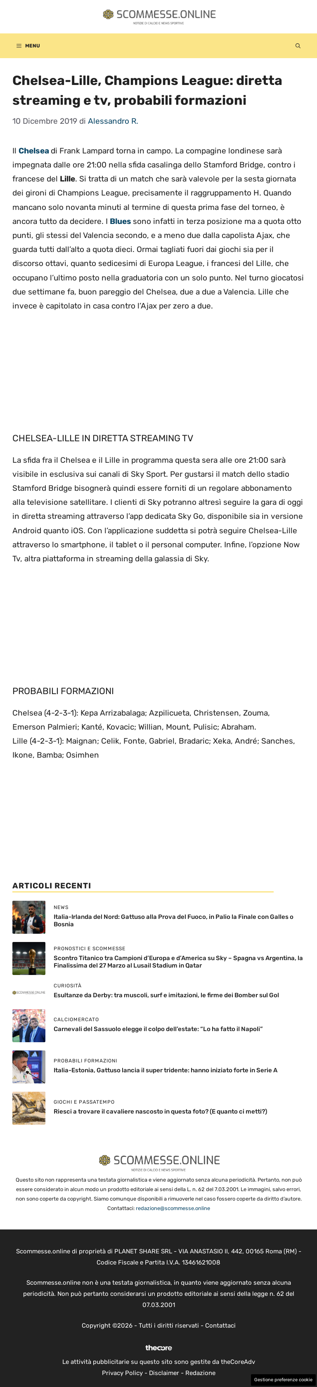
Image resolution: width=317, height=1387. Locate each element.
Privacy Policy (122, 1373)
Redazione (200, 1373)
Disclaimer (164, 1373)
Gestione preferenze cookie (283, 1379)
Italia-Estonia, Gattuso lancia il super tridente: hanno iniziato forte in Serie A (165, 1070)
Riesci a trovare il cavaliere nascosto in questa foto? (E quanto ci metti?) (160, 1111)
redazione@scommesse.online (173, 1208)
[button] (298, 45)
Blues (121, 221)
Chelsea (35, 150)
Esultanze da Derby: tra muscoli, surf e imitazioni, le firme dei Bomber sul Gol (166, 995)
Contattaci (220, 1325)
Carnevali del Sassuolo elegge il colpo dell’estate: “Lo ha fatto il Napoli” (158, 1029)
